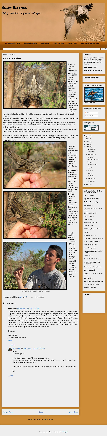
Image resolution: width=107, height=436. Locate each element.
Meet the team (72, 43)
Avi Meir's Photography (91, 202)
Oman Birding (88, 256)
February (91, 178)
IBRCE (86, 232)
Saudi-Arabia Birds (89, 270)
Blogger (65, 432)
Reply (10, 340)
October (90, 152)
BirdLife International (90, 213)
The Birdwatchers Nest (12, 43)
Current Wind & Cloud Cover (90, 43)
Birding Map (45, 43)
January (90, 181)
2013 (88, 144)
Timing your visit (58, 43)
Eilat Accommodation (90, 222)
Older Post (73, 412)
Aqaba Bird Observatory (91, 199)
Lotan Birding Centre (90, 248)
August (90, 157)
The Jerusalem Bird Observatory (94, 281)
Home (40, 412)
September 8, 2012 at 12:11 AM (34, 348)
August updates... (92, 164)
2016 (88, 139)
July (89, 168)
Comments (89, 116)
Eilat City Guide (88, 225)
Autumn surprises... (93, 159)
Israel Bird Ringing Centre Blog (93, 238)
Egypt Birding (88, 219)
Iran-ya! (89, 162)
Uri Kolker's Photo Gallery (91, 284)
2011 (88, 184)
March (90, 176)
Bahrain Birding (88, 205)
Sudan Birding (88, 278)
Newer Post (8, 412)
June (89, 170)
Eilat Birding (14, 8)
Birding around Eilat (30, 43)
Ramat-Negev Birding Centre (92, 267)
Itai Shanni (17, 348)
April (89, 173)
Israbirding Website (90, 235)
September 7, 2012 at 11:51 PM (28, 308)
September (91, 154)
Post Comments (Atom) (45, 419)
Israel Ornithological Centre (92, 241)
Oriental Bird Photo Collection (93, 259)
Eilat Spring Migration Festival (93, 229)
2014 (88, 141)
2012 (88, 147)
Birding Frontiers (89, 216)
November (91, 149)
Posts (87, 113)
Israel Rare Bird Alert (90, 244)
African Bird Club (89, 195)
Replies (12, 345)
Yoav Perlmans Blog (90, 287)
